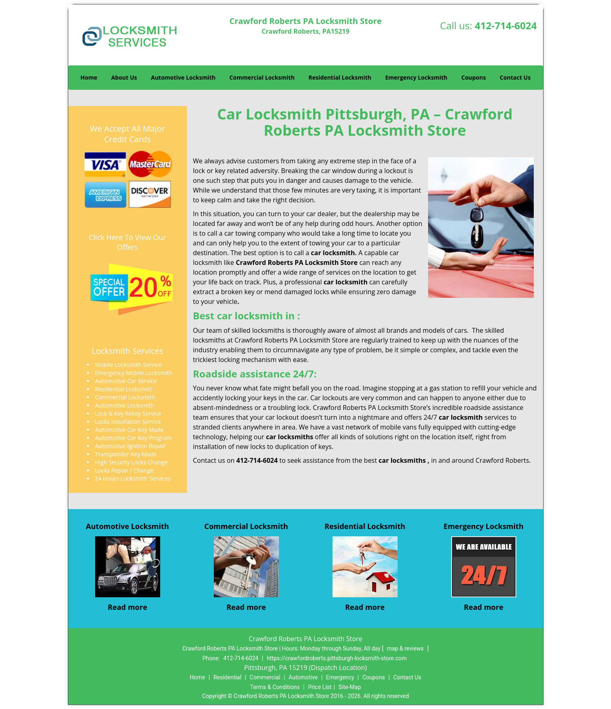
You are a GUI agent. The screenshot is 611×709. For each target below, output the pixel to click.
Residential (227, 677)
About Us (124, 77)
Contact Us (515, 77)
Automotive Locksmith (183, 77)
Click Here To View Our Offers (127, 242)
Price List (320, 687)
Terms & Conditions (275, 687)
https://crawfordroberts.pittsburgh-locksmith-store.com (337, 658)
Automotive (303, 677)
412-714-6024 (506, 25)
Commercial (265, 677)
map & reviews (406, 648)
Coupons (473, 77)
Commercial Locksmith (261, 77)
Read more (127, 607)
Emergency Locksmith (416, 77)
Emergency (340, 677)
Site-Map (350, 687)
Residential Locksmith (340, 77)
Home (88, 77)
